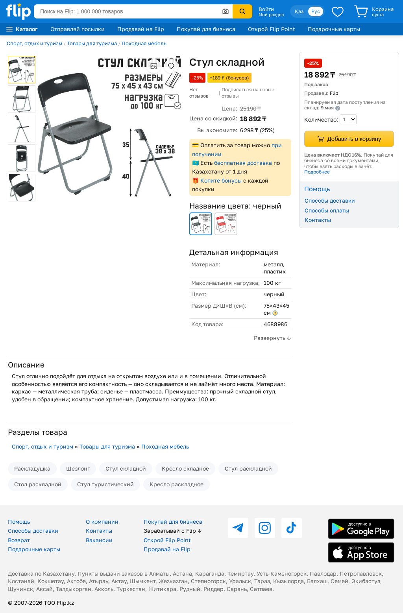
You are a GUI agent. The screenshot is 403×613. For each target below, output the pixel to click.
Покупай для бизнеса (206, 29)
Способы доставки (330, 200)
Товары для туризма (92, 43)
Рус (315, 11)
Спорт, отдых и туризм (34, 43)
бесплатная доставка (243, 162)
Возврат (19, 540)
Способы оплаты (327, 210)
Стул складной (125, 468)
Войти (266, 9)
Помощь (19, 521)
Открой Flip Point (271, 29)
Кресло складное (185, 468)
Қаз (299, 11)
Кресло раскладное (176, 484)
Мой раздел (271, 14)
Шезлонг (78, 468)
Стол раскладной (37, 484)
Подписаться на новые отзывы (248, 93)
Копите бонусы (221, 180)
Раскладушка (32, 468)
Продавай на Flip (140, 29)
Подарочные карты (334, 29)
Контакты (318, 219)
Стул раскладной (248, 468)
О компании (102, 521)
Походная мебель (144, 43)
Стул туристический (105, 484)
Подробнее (317, 172)
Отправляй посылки (77, 29)
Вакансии (99, 540)
